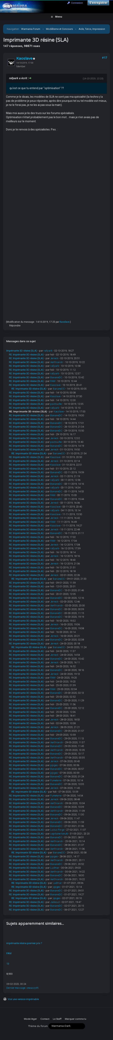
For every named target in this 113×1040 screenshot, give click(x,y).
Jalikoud (55, 902)
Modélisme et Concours (59, 28)
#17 (104, 57)
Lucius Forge (57, 829)
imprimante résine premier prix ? (24, 943)
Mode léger (30, 1019)
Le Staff (57, 1019)
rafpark (48, 350)
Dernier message (15, 987)
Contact (44, 1019)
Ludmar (54, 867)
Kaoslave (24, 58)
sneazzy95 (32, 987)
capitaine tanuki (59, 833)
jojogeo (54, 765)
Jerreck (54, 358)
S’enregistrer (98, 2)
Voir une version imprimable (23, 999)
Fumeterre (55, 780)
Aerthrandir (56, 362)
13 (7, 963)
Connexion (75, 2)
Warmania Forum (30, 28)
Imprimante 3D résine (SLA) (21, 350)
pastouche (56, 403)
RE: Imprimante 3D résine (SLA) (26, 354)
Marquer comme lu (75, 1019)
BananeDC (56, 377)
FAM (52, 381)
